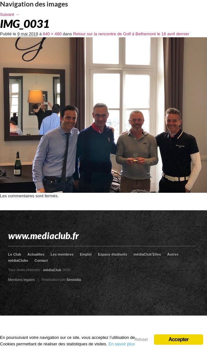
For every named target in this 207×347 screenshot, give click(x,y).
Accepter (179, 339)
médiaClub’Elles (147, 254)
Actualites (36, 254)
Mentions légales (21, 280)
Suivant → (9, 14)
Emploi (86, 254)
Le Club (14, 254)
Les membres (62, 254)
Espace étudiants (112, 254)
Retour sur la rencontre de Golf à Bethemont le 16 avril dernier (131, 33)
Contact (41, 260)
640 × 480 (52, 33)
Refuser (141, 339)
